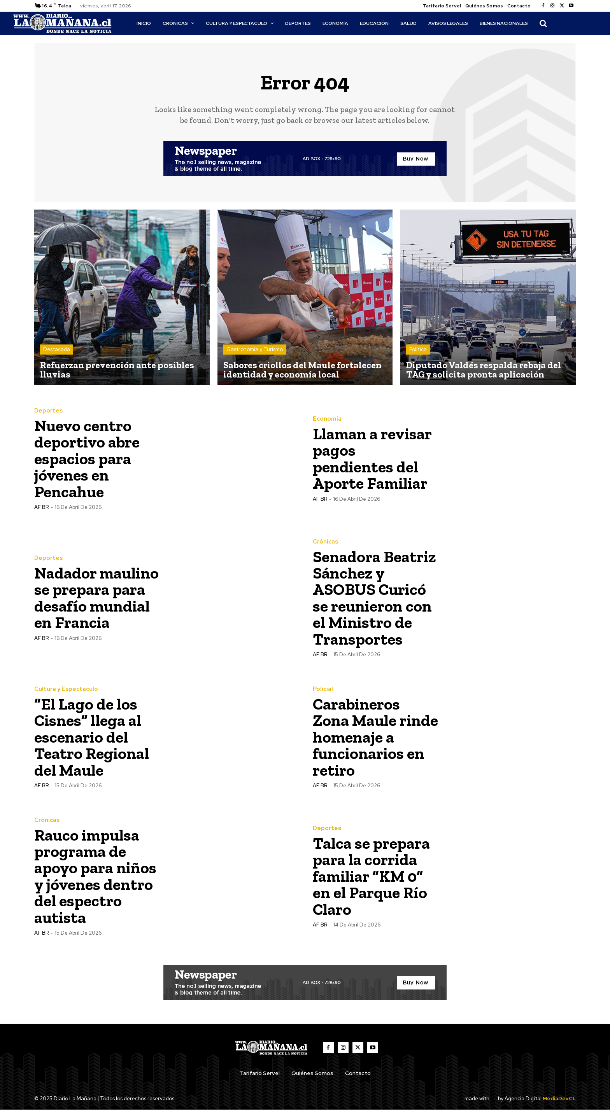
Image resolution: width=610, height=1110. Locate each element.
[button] (543, 23)
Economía (327, 419)
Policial (323, 689)
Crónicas (325, 542)
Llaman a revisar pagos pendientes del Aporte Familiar (372, 458)
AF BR (41, 506)
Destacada (56, 349)
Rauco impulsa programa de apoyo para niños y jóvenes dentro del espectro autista (95, 876)
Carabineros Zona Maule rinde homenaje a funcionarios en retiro (375, 737)
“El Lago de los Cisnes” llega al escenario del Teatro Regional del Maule (91, 737)
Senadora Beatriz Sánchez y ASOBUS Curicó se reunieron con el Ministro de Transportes (374, 598)
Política (418, 349)
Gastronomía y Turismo (254, 349)
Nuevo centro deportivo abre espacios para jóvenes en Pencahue (87, 458)
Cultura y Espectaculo (66, 689)
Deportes (48, 411)
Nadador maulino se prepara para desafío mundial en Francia (96, 597)
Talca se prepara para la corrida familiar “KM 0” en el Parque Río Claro (372, 876)
